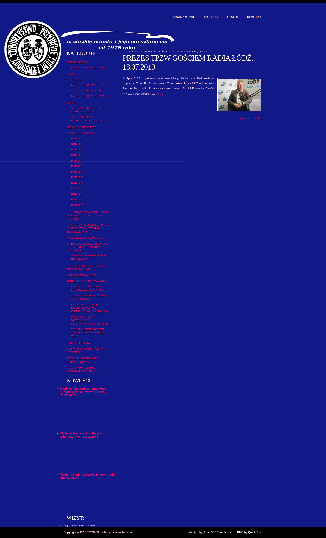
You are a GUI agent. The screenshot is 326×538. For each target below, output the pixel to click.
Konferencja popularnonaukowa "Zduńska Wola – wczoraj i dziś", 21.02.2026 (83, 392)
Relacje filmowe (79, 342)
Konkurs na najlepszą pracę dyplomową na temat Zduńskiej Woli (88, 228)
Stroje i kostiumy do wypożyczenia (82, 360)
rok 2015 (77, 149)
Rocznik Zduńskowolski (85, 237)
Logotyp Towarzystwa (88, 67)
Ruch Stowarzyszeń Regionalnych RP (82, 369)
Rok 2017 (77, 160)
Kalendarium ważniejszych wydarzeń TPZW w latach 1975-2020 (88, 215)
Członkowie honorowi (88, 90)
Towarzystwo (183, 17)
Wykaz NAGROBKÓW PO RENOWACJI (88, 257)
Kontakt (254, 17)
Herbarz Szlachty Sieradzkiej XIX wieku (87, 288)
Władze (77, 79)
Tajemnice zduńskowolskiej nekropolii (88, 350)
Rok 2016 (77, 155)
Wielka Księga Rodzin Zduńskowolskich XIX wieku (88, 333)
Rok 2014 (77, 143)
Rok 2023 (77, 194)
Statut (233, 17)
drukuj (258, 118)
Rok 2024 (77, 199)
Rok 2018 (77, 166)
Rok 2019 (77, 171)
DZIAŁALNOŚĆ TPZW (80, 133)
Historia (211, 17)
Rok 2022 (77, 188)
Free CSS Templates (217, 532)
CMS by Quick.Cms (249, 532)
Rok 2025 (77, 205)
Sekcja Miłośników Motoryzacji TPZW (85, 109)
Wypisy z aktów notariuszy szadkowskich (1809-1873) (89, 320)
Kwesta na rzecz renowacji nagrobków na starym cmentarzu (87, 247)
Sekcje (71, 102)
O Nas (71, 74)
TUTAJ (159, 93)
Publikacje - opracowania (86, 281)
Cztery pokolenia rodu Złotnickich (89, 297)
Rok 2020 (77, 177)
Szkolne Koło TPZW (81, 127)
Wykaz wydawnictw (82, 275)
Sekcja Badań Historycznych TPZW (87, 118)
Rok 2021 (77, 182)
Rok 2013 (77, 138)
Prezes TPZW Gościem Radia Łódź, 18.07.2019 (185, 51)
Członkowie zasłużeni (88, 96)
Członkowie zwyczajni (88, 84)
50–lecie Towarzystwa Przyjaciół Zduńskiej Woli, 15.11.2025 (83, 434)
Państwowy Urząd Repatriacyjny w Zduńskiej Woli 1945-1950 (89, 308)
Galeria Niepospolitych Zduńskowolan (85, 267)
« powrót (245, 118)
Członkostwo (77, 62)
